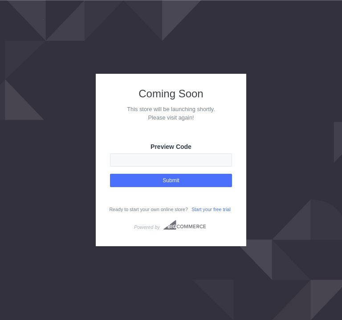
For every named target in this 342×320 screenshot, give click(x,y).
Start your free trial (211, 209)
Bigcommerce (184, 225)
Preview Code (171, 146)
